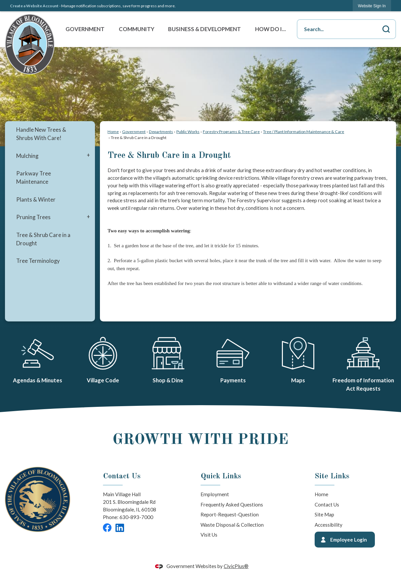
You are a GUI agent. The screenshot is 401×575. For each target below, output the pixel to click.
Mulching (27, 156)
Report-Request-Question (229, 514)
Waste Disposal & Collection (232, 525)
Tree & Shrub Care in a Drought (43, 239)
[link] (372, 6)
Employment (214, 494)
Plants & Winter (36, 199)
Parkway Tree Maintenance (33, 177)
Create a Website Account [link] (34, 5)
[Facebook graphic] (107, 527)
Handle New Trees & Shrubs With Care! (41, 133)
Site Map (324, 514)
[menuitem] (50, 134)
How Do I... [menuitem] (270, 29)
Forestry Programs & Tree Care (231, 131)
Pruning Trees (33, 217)
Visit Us (208, 535)
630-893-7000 (136, 517)
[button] (386, 29)
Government (134, 131)
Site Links (332, 476)
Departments (161, 131)
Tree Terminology (38, 261)
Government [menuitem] (85, 29)
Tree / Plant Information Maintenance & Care (303, 131)
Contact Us (327, 504)
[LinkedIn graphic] (119, 527)
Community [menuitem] (136, 29)
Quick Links (220, 476)
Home (113, 131)
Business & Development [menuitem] (204, 29)
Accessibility (328, 525)
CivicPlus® (236, 566)
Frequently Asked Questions (231, 504)
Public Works (188, 131)
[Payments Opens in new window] (233, 359)
